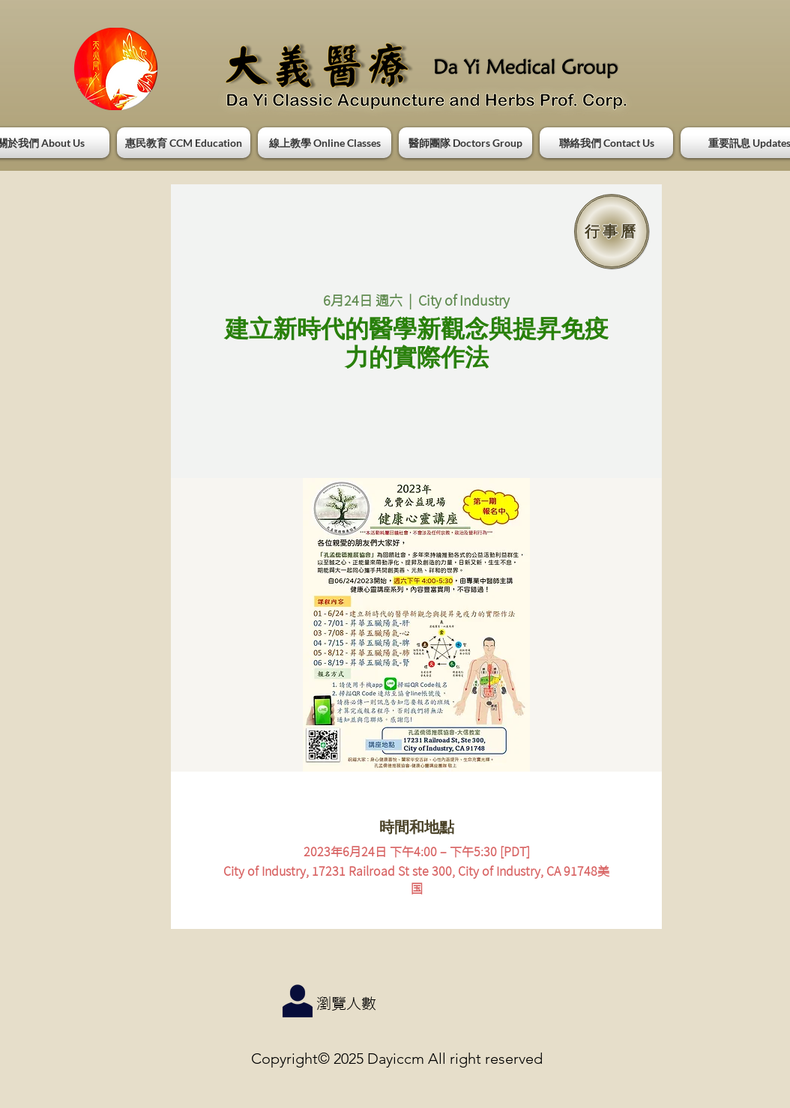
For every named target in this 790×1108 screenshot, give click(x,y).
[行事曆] (611, 231)
